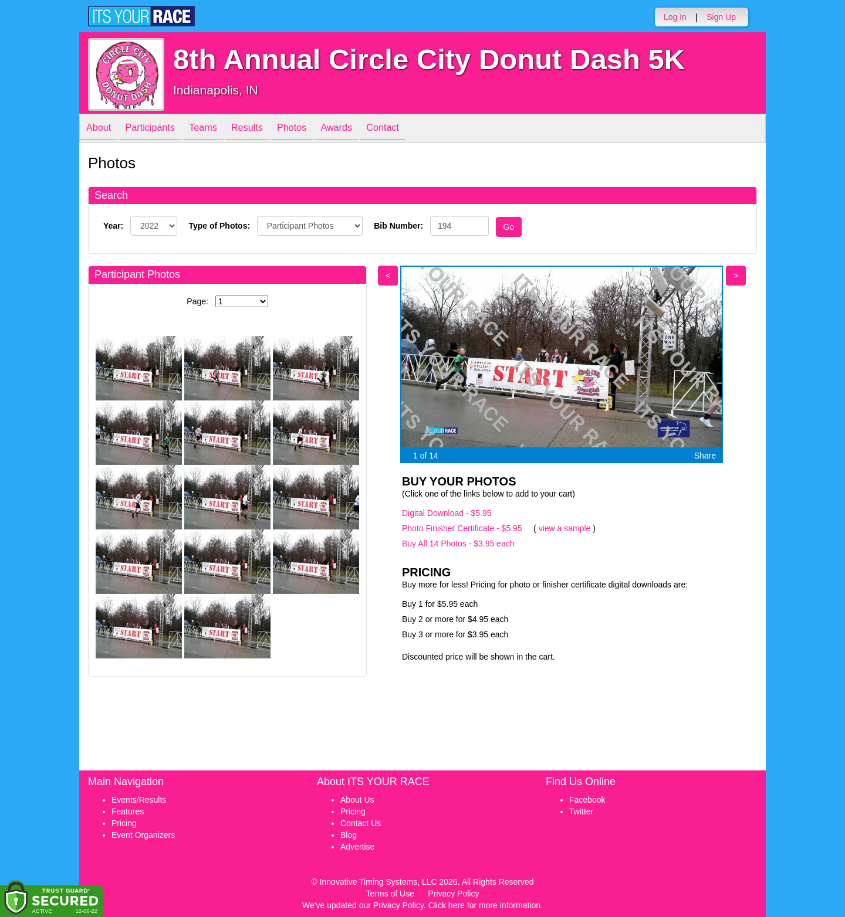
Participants (159, 129)
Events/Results (138, 799)
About (101, 129)
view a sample (565, 528)
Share (705, 455)
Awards (368, 129)
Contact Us (360, 823)
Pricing (124, 823)
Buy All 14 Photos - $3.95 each (458, 543)
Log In (675, 17)
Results (267, 129)
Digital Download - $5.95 (447, 513)
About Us (357, 799)
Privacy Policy (453, 893)
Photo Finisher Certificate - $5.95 (462, 528)
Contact (421, 129)
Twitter (581, 811)
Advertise (357, 846)
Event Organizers (143, 835)
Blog (348, 835)
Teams (218, 129)
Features (127, 811)
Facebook (587, 799)
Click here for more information (484, 905)
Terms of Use (390, 893)
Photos (318, 129)
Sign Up (721, 17)
